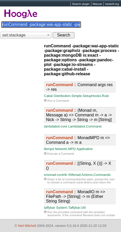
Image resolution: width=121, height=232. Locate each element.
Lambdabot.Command (85, 126)
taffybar (49, 207)
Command (62, 100)
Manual (97, 4)
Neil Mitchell (27, 226)
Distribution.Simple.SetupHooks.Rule (81, 96)
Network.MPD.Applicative (74, 149)
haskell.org (112, 4)
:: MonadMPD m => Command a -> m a (78, 140)
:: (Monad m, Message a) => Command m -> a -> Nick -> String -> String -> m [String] (79, 115)
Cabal (48, 96)
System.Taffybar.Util (71, 207)
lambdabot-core (55, 126)
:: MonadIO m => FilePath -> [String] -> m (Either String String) (75, 196)
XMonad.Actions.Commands (89, 175)
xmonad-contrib (55, 175)
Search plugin (81, 4)
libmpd (49, 149)
